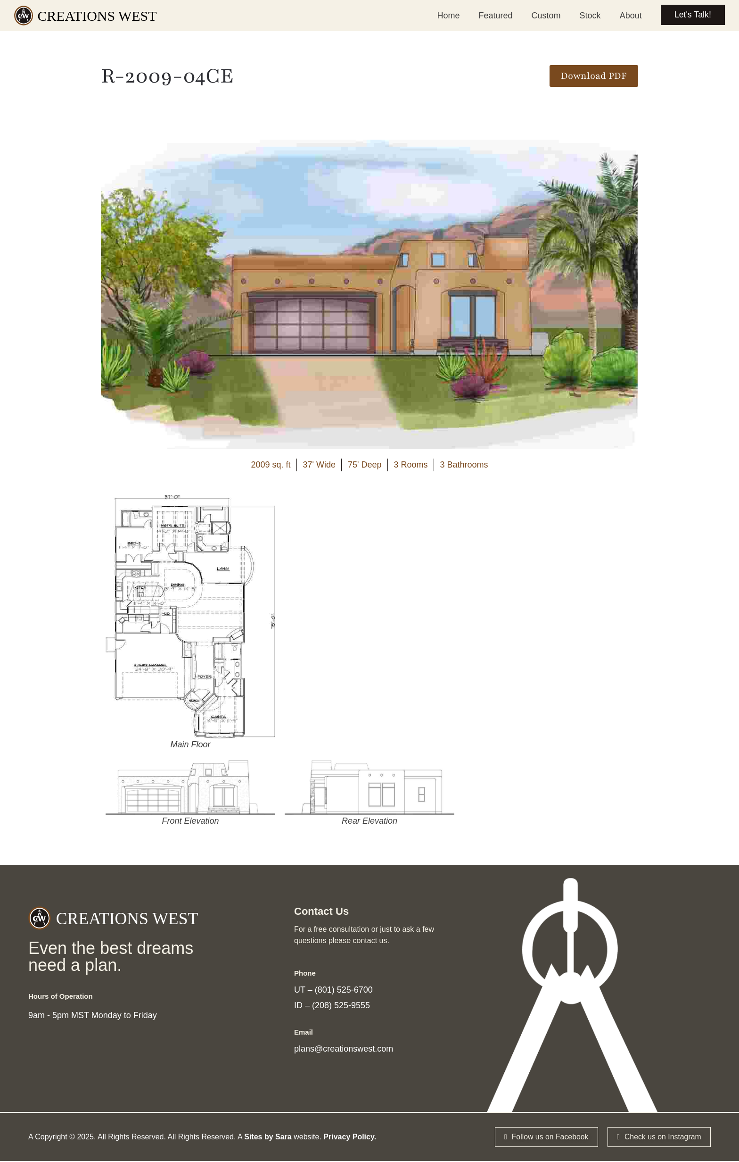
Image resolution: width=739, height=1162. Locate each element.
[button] (594, 76)
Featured (494, 15)
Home (447, 15)
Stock (588, 15)
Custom (544, 15)
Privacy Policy (348, 1138)
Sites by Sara (268, 1138)
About (629, 15)
